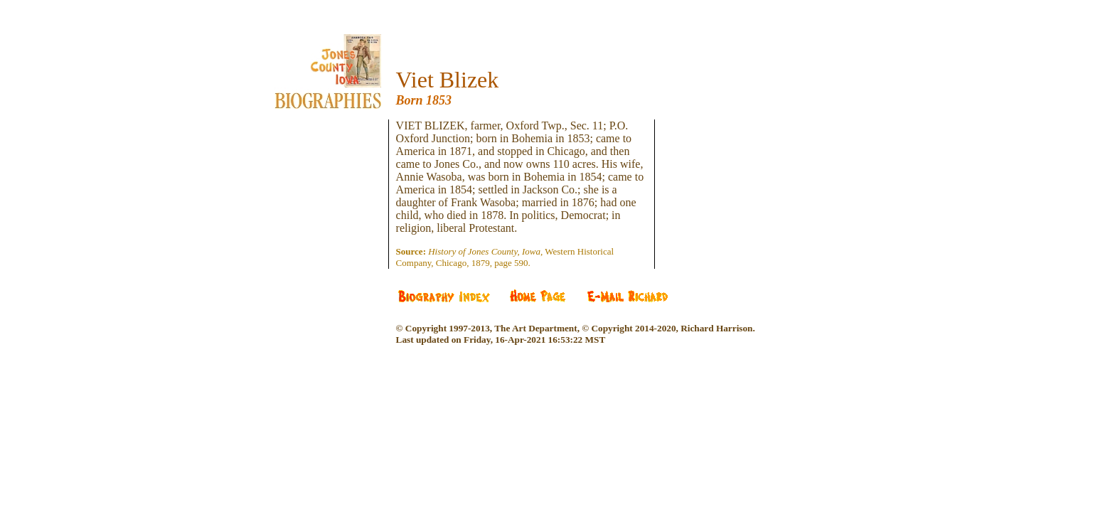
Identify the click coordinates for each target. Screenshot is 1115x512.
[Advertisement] (338, 151)
